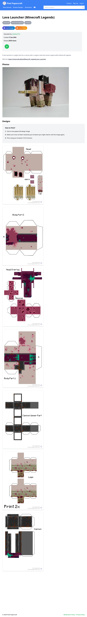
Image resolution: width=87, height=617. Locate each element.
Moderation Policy (69, 615)
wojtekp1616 (16, 34)
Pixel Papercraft (12, 3)
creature (28, 23)
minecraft (6, 23)
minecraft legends (17, 23)
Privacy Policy (80, 615)
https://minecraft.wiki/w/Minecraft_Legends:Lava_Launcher (27, 59)
